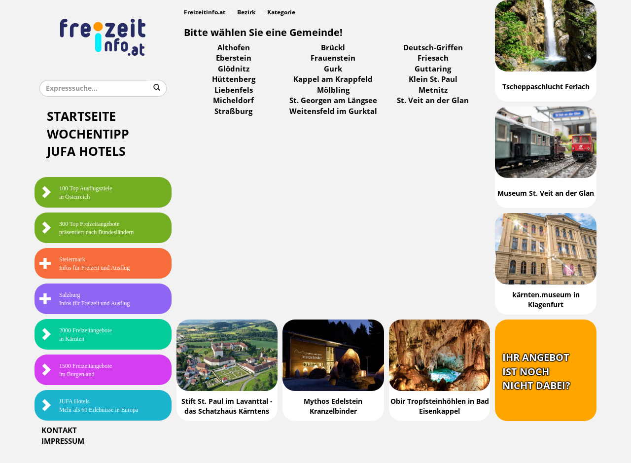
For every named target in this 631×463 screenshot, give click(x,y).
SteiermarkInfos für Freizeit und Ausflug (84, 263)
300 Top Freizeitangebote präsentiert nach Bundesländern (86, 228)
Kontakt (59, 430)
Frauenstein (333, 58)
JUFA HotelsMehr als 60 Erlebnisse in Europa (88, 405)
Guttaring (433, 69)
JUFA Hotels (86, 151)
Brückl (333, 47)
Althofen (233, 47)
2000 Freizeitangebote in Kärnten (75, 334)
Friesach (433, 58)
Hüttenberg (233, 79)
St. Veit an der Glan (433, 100)
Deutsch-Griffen (433, 47)
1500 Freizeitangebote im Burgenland (75, 370)
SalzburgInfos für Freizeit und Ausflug (84, 299)
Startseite (81, 116)
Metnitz (433, 90)
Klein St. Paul (433, 79)
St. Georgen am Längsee (333, 100)
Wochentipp (88, 134)
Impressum (62, 441)
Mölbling (333, 90)
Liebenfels (233, 90)
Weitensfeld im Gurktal (333, 111)
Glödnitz (233, 69)
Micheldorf (233, 100)
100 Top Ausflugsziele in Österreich (75, 192)
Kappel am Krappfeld (333, 79)
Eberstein (233, 58)
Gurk (333, 69)
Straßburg (233, 111)
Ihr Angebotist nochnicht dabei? (536, 372)
